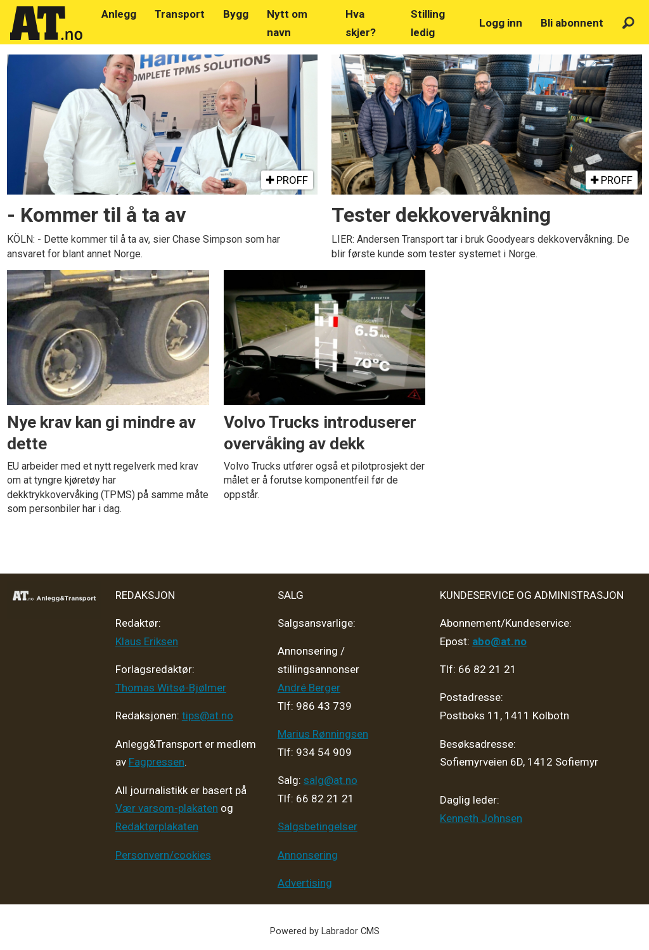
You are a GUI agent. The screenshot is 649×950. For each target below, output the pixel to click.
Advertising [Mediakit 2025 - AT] (305, 882)
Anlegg (118, 14)
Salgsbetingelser (317, 826)
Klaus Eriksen (146, 641)
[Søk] (628, 23)
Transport (180, 14)
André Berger (309, 687)
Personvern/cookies (163, 855)
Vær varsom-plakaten (166, 808)
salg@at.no (330, 780)
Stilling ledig (428, 23)
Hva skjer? (360, 23)
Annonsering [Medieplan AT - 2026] (308, 855)
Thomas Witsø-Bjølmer (170, 687)
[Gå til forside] (46, 23)
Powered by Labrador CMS (325, 931)
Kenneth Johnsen (481, 818)
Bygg (235, 14)
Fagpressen (156, 761)
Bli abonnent (572, 22)
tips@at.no (207, 715)
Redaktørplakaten (156, 826)
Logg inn (500, 22)
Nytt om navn (287, 23)
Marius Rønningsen (323, 734)
